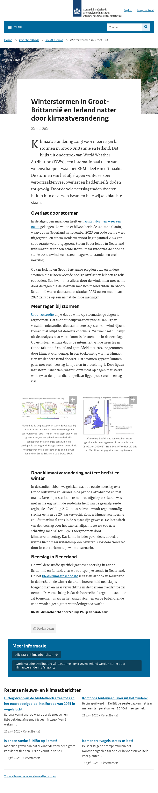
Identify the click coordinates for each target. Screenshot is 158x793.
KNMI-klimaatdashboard (60, 576)
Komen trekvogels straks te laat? (107, 740)
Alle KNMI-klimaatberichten (34, 655)
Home (8, 40)
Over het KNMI (29, 40)
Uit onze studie (42, 314)
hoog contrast (145, 10)
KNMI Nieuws (54, 40)
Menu (18, 27)
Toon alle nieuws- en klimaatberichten (30, 776)
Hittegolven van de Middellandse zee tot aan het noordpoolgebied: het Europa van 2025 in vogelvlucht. (39, 703)
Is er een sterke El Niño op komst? (30, 740)
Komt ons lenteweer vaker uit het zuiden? (115, 698)
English (128, 10)
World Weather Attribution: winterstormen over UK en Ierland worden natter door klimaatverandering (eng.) (70, 665)
